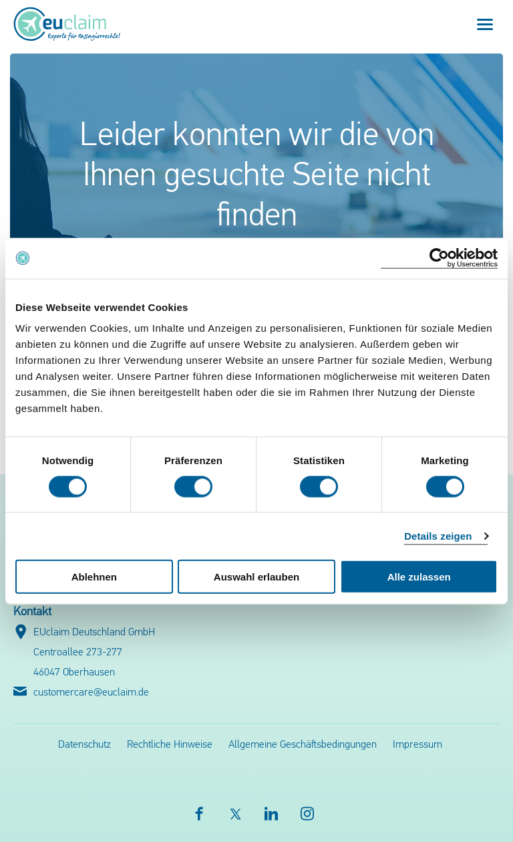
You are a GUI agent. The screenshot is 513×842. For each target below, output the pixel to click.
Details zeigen (438, 535)
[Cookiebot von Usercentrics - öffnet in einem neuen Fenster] (439, 257)
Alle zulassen (419, 577)
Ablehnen (94, 577)
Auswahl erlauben (256, 577)
